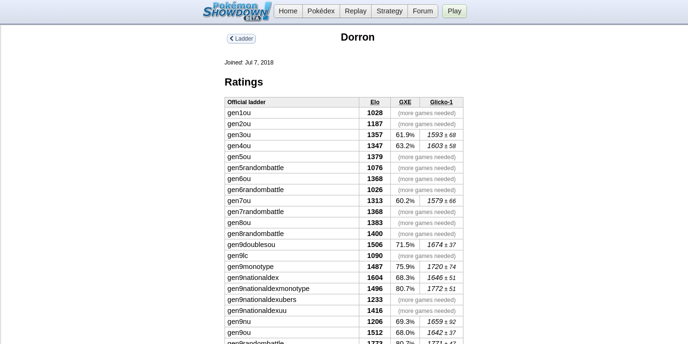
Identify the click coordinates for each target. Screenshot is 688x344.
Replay (356, 11)
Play (455, 11)
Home (286, 11)
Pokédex (321, 11)
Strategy (389, 11)
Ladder (241, 38)
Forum (423, 11)
